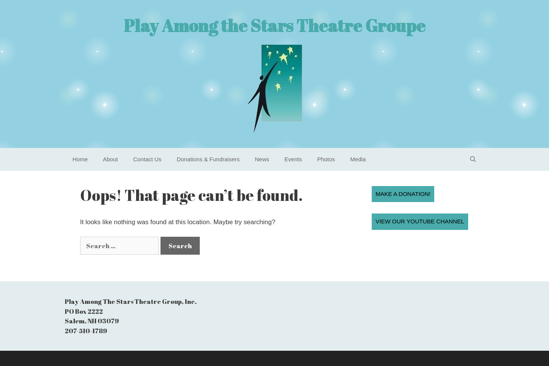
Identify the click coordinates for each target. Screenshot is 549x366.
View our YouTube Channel (420, 221)
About (110, 159)
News (262, 159)
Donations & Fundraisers (208, 159)
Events (293, 159)
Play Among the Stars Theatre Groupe (274, 25)
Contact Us (147, 159)
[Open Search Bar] (473, 159)
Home (80, 159)
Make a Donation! (403, 194)
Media (358, 159)
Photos (326, 159)
